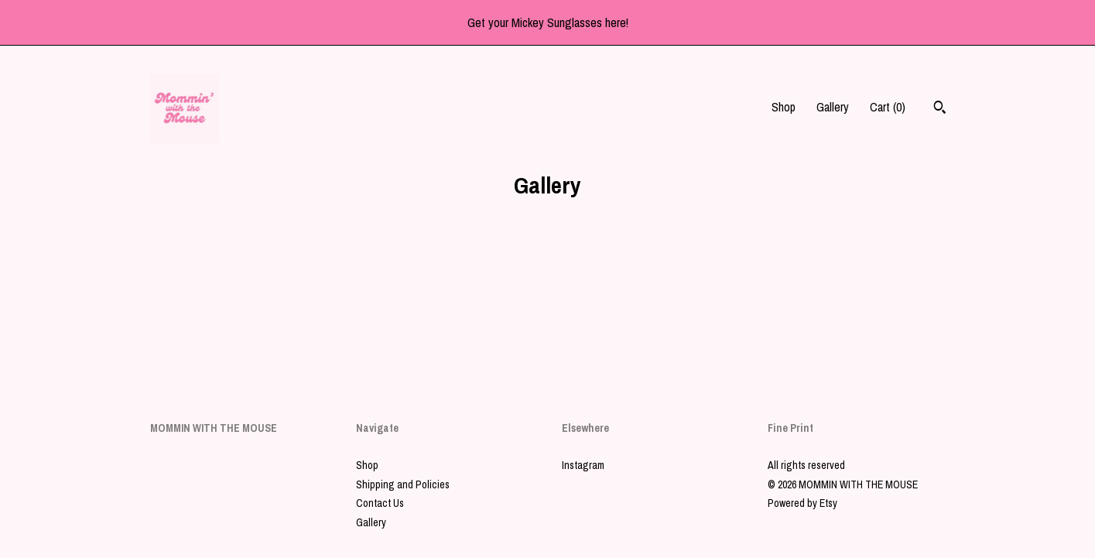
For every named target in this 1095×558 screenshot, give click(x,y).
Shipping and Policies (403, 484)
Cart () (887, 106)
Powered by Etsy (802, 503)
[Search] (940, 109)
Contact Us (380, 503)
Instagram (583, 465)
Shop (784, 106)
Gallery (832, 106)
